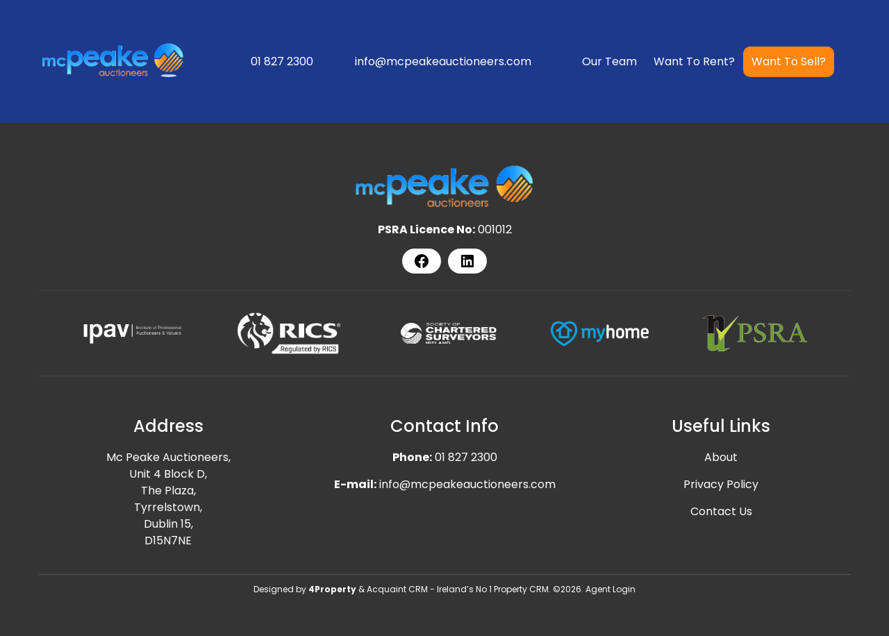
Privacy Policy (720, 484)
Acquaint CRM (397, 589)
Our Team (609, 61)
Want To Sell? (788, 61)
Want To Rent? (694, 61)
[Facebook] (421, 261)
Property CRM (521, 589)
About (721, 457)
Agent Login (610, 589)
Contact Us (721, 511)
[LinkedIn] (467, 261)
